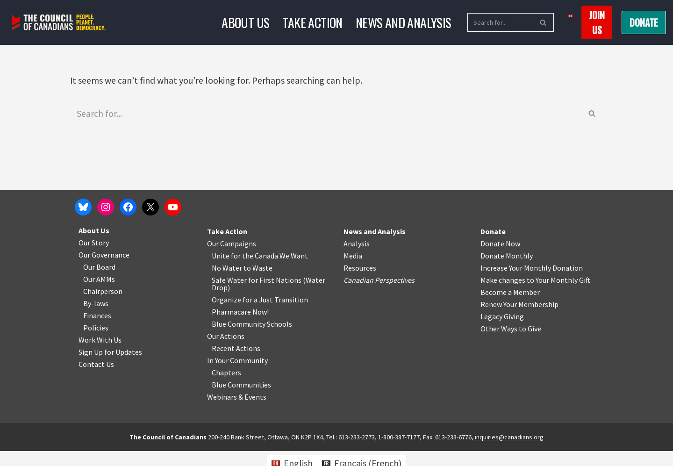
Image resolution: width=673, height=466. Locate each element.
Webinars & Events (236, 411)
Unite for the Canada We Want (260, 270)
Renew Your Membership (519, 319)
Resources (360, 282)
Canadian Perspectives (379, 295)
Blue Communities (241, 399)
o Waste (259, 282)
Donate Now (500, 258)
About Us (245, 22)
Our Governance (104, 269)
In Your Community (237, 375)
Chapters (226, 387)
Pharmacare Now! (240, 326)
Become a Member (510, 307)
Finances (97, 330)
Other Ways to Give (510, 343)
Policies (95, 342)
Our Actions (225, 351)
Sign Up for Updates (110, 367)
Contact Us (96, 379)
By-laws (95, 318)
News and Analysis (403, 22)
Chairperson (102, 306)
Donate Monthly (506, 270)
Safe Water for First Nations (256, 295)
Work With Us (100, 354)
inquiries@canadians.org (509, 452)
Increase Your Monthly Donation (531, 282)
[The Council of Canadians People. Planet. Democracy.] (59, 22)
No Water (227, 282)
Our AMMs (99, 294)
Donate (644, 22)
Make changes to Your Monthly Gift (535, 295)
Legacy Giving (502, 331)
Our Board (99, 282)
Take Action (312, 22)
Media (353, 270)
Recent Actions (236, 363)
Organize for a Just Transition (260, 314)
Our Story (94, 257)
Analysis (357, 258)
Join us (597, 22)
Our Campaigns (231, 258)
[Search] (500, 22)
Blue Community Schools (252, 339)
